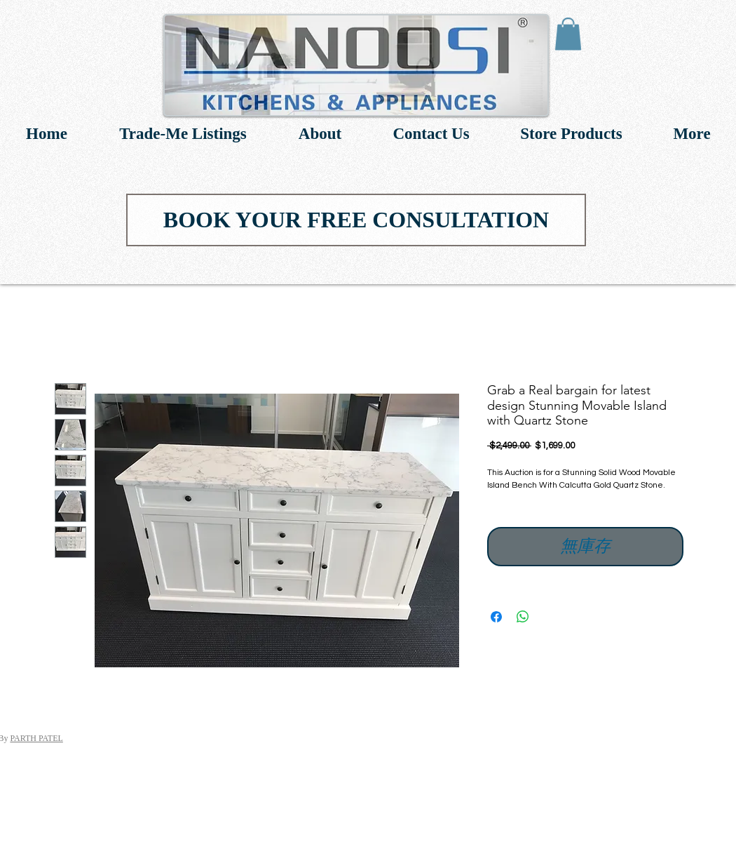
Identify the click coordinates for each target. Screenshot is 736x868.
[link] (568, 34)
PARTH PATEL (36, 738)
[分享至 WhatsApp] (522, 616)
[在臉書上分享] (496, 616)
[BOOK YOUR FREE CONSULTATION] (356, 220)
